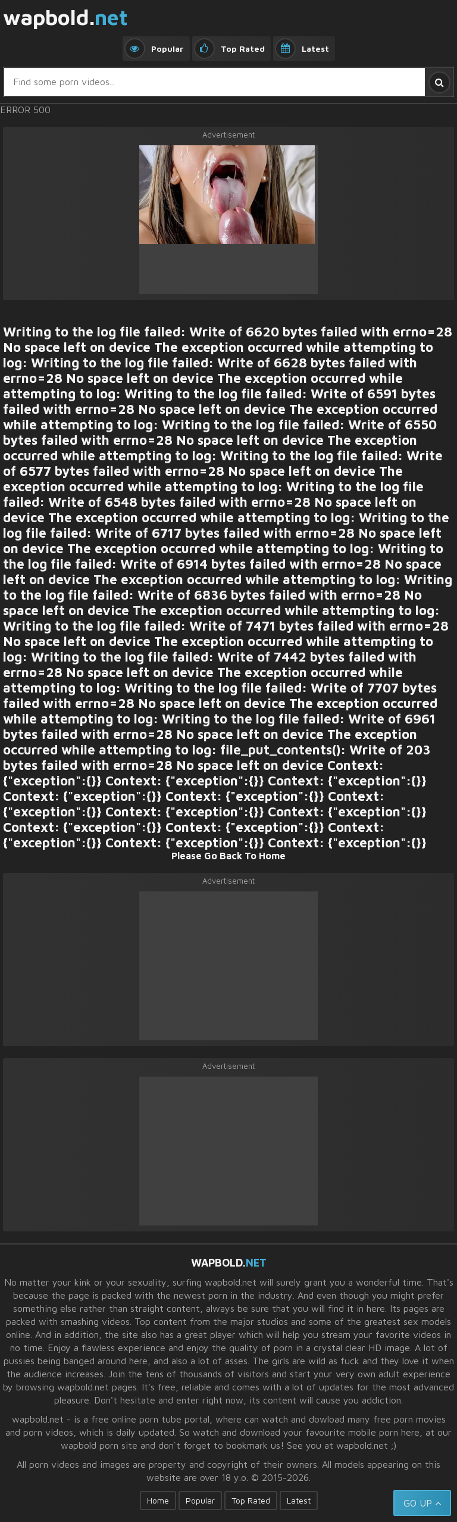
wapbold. (65, 18)
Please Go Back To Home (228, 855)
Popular (200, 1500)
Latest (299, 1500)
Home (158, 1500)
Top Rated (250, 1500)
